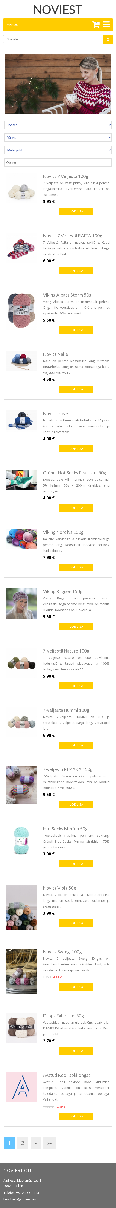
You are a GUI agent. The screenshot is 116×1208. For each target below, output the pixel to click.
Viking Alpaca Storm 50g (67, 294)
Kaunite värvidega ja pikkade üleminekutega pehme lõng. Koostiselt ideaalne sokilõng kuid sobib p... (76, 545)
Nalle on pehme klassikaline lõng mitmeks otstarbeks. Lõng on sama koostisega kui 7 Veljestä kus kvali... (76, 367)
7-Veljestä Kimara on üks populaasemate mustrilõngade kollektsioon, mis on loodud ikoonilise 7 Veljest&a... (76, 782)
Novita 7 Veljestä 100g (65, 176)
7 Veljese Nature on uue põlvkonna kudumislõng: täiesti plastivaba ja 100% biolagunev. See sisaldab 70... (76, 663)
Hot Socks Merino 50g (65, 828)
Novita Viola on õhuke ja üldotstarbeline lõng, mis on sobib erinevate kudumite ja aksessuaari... (76, 900)
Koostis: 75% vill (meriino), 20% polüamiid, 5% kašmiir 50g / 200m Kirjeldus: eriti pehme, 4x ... (76, 485)
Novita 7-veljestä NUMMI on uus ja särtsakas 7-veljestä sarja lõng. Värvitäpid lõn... (76, 723)
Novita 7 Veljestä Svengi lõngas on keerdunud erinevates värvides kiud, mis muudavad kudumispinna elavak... (76, 964)
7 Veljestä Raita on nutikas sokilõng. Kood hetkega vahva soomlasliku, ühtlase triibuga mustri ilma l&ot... (76, 248)
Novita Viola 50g (59, 887)
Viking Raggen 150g (62, 591)
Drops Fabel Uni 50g (63, 1015)
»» (49, 1142)
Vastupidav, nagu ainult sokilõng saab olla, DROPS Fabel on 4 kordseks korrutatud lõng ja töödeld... (76, 1028)
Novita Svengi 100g (62, 951)
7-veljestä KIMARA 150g (67, 769)
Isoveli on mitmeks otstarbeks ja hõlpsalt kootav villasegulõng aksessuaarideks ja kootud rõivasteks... (76, 426)
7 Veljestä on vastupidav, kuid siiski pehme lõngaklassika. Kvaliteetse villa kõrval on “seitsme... (76, 189)
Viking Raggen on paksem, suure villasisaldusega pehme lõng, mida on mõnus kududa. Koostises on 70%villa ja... (76, 604)
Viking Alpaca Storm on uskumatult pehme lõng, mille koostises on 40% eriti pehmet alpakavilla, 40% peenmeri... (76, 307)
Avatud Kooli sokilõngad (67, 1075)
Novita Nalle (55, 354)
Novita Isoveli (56, 413)
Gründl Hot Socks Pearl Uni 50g (74, 472)
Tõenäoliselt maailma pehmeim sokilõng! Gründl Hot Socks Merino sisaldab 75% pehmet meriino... (76, 841)
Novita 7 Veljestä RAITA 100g (72, 235)
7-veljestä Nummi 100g (66, 710)
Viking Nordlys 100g (63, 532)
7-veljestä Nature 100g (66, 650)
